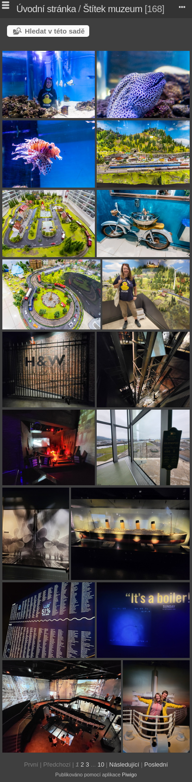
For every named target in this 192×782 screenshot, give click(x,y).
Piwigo (129, 774)
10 (101, 764)
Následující (124, 764)
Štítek (94, 9)
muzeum (125, 9)
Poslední (156, 764)
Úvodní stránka (46, 9)
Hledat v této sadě (55, 31)
